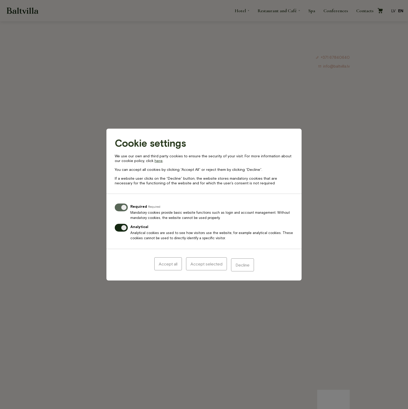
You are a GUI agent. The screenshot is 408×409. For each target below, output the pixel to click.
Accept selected (206, 264)
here (159, 161)
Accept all (168, 264)
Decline (242, 264)
